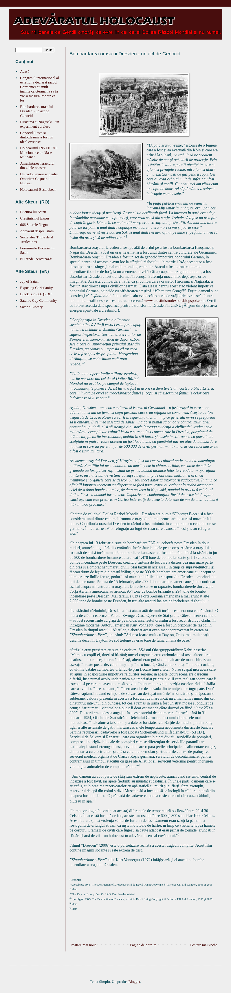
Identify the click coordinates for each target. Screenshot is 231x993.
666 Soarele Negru (34, 225)
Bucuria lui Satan (33, 212)
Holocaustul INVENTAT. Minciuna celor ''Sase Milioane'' (39, 152)
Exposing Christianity (36, 288)
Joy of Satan (29, 281)
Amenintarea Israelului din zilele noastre (37, 165)
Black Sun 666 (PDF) (36, 294)
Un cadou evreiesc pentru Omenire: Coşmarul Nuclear (39, 178)
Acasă (24, 71)
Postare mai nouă (83, 945)
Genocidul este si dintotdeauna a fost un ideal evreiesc (36, 137)
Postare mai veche (203, 945)
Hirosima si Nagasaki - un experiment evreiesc (39, 124)
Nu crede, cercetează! (36, 259)
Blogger (134, 982)
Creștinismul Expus (35, 218)
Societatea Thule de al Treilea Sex (36, 239)
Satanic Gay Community (38, 300)
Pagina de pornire (143, 945)
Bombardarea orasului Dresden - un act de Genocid (36, 111)
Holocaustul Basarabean (38, 189)
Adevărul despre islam (37, 231)
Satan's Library (31, 307)
